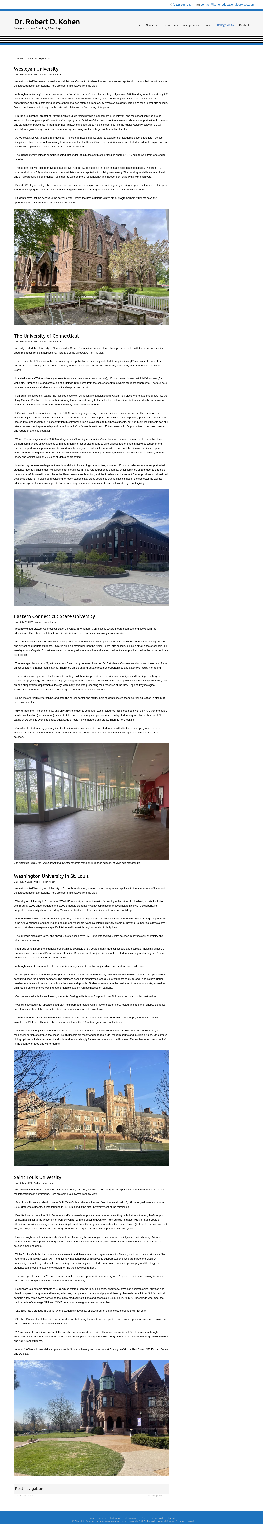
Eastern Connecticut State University (54, 616)
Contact (244, 25)
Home (137, 25)
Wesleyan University (36, 69)
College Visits (225, 25)
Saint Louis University (37, 1177)
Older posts (25, 1495)
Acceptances (191, 25)
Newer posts (157, 1495)
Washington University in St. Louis (51, 876)
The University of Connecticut (46, 336)
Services (151, 25)
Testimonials (170, 25)
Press (208, 25)
